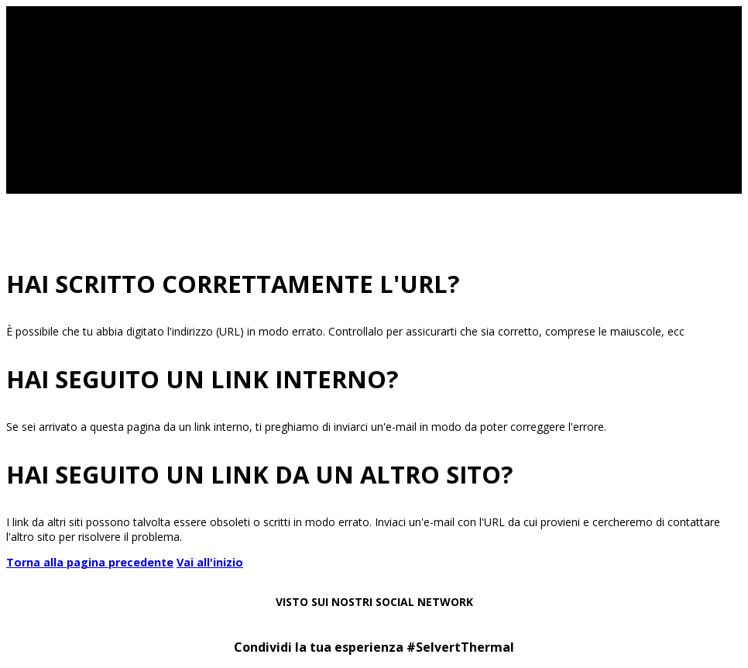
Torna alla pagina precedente (89, 562)
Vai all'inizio (210, 562)
